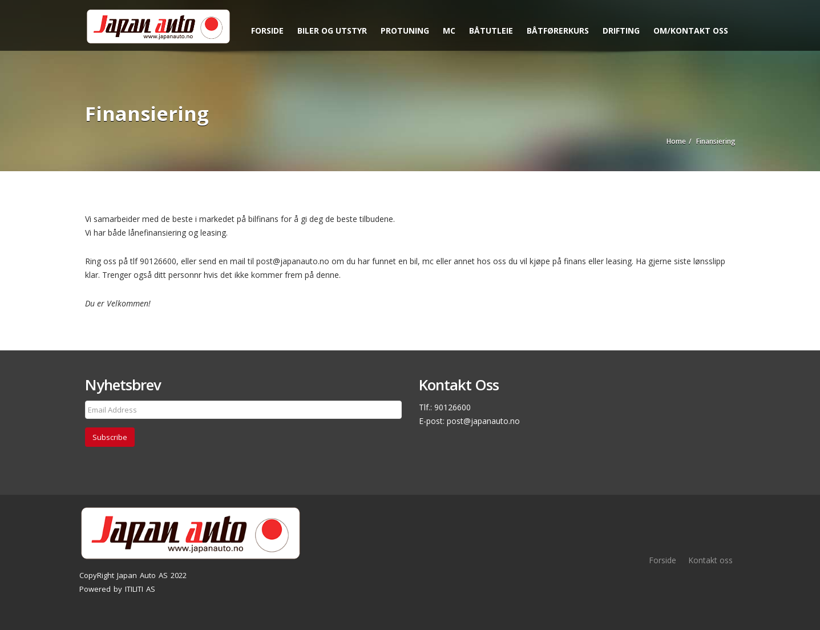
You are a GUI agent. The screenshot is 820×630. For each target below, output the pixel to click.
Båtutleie (491, 30)
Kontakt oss (710, 560)
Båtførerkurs (558, 30)
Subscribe (109, 437)
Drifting (621, 30)
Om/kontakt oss (690, 30)
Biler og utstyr (332, 30)
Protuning (405, 30)
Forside (267, 30)
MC (449, 30)
